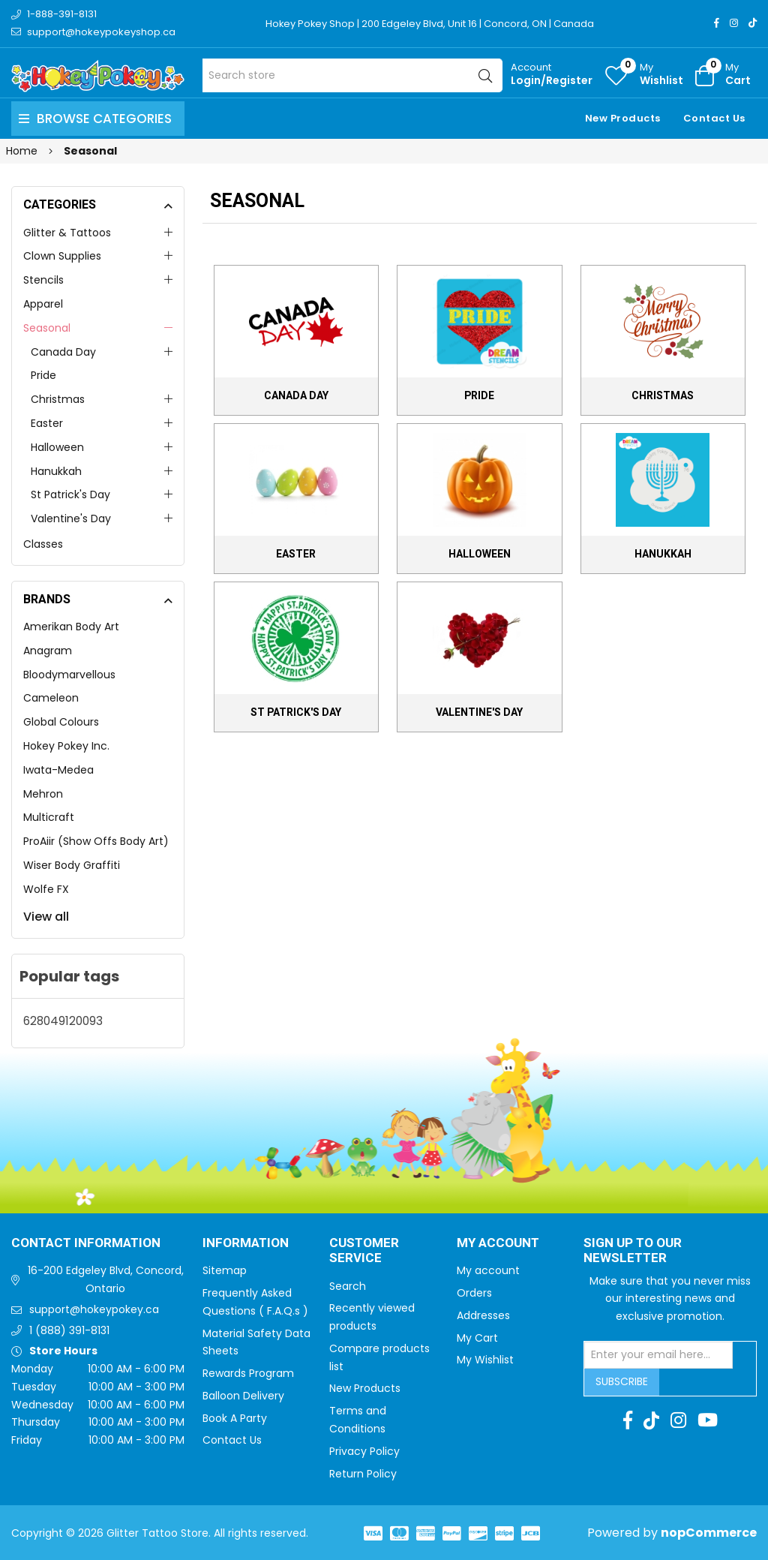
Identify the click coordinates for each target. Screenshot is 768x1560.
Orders (474, 1292)
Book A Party (234, 1418)
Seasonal (46, 327)
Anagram (47, 650)
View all (46, 916)
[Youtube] (708, 1420)
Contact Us (714, 118)
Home (22, 150)
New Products (623, 118)
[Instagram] (734, 23)
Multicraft (48, 817)
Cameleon (51, 697)
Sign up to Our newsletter (633, 1251)
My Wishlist (485, 1359)
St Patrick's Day (70, 494)
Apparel (43, 303)
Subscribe (622, 1381)
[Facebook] (716, 23)
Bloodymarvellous (69, 674)
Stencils (43, 279)
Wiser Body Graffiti (71, 865)
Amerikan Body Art (71, 626)
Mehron (43, 793)
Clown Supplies (62, 255)
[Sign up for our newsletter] (658, 1355)
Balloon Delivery (243, 1395)
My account (488, 1270)
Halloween (57, 447)
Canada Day (63, 351)
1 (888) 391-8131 (69, 1330)
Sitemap (224, 1270)
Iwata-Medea (58, 769)
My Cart (477, 1337)
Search (347, 1286)
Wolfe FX (46, 889)
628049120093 (63, 1021)
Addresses (483, 1315)
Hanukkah (56, 471)
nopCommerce (709, 1532)
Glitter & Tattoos (67, 232)
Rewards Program (248, 1373)
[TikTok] (752, 23)
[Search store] (352, 75)
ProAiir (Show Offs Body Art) (96, 841)
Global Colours (61, 721)
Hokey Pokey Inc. (66, 745)
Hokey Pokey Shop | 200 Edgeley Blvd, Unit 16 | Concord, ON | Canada (431, 24)
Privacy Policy (364, 1451)
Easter (47, 423)
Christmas (58, 399)
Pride (43, 375)
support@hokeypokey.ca (94, 1309)
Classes (43, 544)
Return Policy (363, 1473)
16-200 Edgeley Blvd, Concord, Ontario (106, 1279)
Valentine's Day (71, 518)
